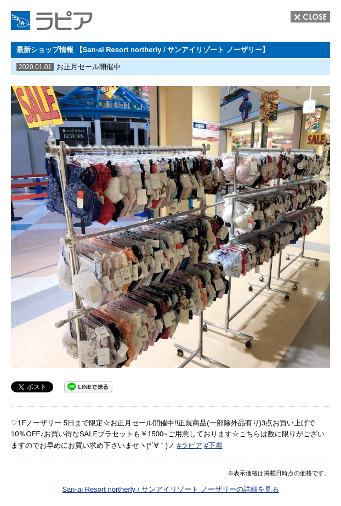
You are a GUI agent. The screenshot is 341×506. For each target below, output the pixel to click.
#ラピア (189, 445)
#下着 (213, 445)
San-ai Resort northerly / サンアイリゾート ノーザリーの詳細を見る (170, 489)
